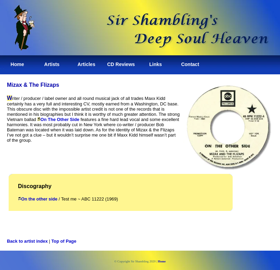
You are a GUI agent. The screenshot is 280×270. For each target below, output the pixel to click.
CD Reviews (121, 64)
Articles (86, 64)
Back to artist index (27, 241)
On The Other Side (58, 119)
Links (155, 64)
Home (17, 64)
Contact (190, 64)
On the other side (37, 199)
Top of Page (64, 241)
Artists (51, 64)
